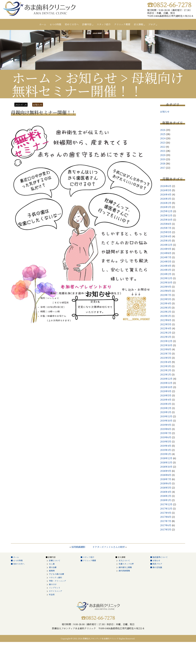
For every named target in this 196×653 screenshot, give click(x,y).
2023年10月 (166, 282)
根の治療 (52, 567)
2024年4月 (165, 265)
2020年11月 (166, 383)
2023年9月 (165, 286)
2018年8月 (165, 475)
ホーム (42, 24)
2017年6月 (165, 525)
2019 (162, 159)
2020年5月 (165, 395)
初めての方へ (72, 24)
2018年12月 (166, 458)
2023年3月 (165, 307)
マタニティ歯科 (55, 577)
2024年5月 (165, 261)
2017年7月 (165, 521)
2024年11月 (166, 244)
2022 (162, 146)
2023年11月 (166, 278)
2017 (162, 167)
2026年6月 (165, 186)
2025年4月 (165, 236)
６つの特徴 (55, 24)
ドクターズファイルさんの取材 (108, 547)
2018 (162, 163)
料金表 (52, 594)
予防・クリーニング (57, 580)
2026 (162, 130)
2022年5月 (165, 324)
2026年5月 (165, 190)
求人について (124, 560)
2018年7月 (165, 479)
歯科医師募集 (124, 570)
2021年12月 (166, 341)
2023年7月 (165, 295)
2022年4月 (165, 328)
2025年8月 (165, 224)
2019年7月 (165, 433)
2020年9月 (165, 391)
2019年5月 (165, 441)
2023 (162, 142)
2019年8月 (165, 429)
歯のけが (52, 584)
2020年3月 (165, 404)
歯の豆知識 (157, 567)
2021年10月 (166, 345)
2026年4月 (165, 194)
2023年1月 (165, 316)
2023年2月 (165, 311)
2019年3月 (165, 450)
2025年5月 (165, 232)
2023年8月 (165, 290)
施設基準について (160, 557)
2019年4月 (165, 445)
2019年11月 (166, 416)
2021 (162, 151)
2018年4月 (165, 491)
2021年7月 (165, 353)
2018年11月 (166, 462)
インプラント (54, 587)
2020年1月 (165, 412)
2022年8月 (165, 320)
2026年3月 (165, 198)
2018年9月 (165, 471)
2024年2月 (165, 274)
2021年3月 (165, 366)
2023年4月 (165, 303)
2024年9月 (165, 249)
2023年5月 (165, 299)
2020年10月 (166, 387)
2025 (162, 134)
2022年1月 (165, 336)
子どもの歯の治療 (56, 574)
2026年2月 (165, 203)
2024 (162, 138)
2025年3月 (165, 240)
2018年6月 (165, 483)
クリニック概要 (122, 24)
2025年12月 (166, 211)
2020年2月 (165, 408)
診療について (54, 560)
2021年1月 (165, 374)
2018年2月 (165, 496)
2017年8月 (165, 517)
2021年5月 (165, 357)
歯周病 (52, 570)
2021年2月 (165, 370)
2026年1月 (165, 207)
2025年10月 (166, 219)
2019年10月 (166, 420)
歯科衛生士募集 (125, 567)
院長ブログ (157, 563)
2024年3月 (165, 269)
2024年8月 (165, 253)
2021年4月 (165, 362)
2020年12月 (166, 378)
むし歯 (52, 563)
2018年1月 (165, 500)
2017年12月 (166, 504)
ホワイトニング (55, 591)
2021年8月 (165, 349)
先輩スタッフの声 (126, 563)
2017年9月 (165, 512)
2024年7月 (165, 257)
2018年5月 (165, 487)
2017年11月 (166, 508)
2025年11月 (166, 215)
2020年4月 (165, 399)
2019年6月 (165, 437)
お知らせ (164, 111)
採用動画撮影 (78, 547)
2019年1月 (165, 454)
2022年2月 (165, 332)
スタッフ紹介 (104, 24)
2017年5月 (165, 529)
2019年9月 (165, 424)
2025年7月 (165, 228)
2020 (162, 155)
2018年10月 (166, 466)
